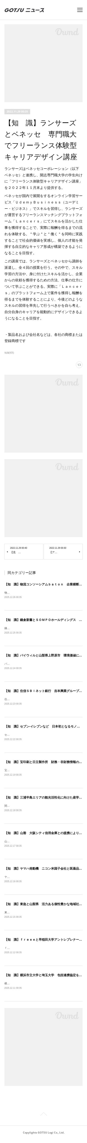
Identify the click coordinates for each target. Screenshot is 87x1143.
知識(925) (9, 353)
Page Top (43, 1118)
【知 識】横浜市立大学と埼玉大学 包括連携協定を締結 (44, 978)
